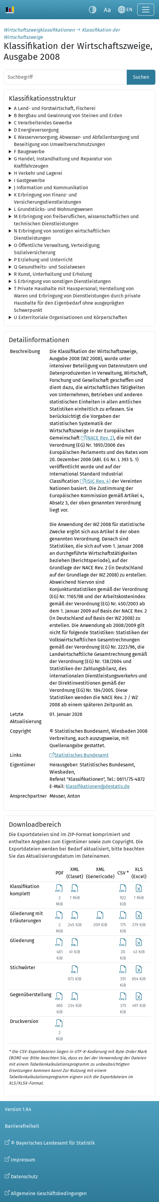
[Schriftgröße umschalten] (107, 9)
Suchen (141, 77)
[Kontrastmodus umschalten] (92, 9)
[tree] (79, 108)
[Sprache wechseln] (125, 9)
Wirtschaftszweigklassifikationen (39, 30)
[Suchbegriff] (65, 77)
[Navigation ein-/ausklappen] (145, 10)
